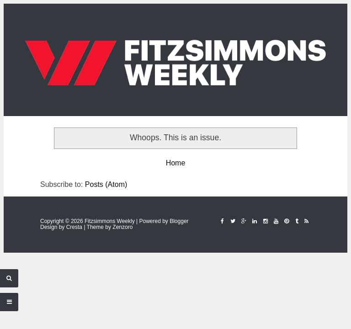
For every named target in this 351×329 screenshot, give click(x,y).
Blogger (179, 221)
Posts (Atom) (106, 184)
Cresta (74, 227)
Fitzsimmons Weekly (110, 221)
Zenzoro (122, 227)
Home (176, 163)
